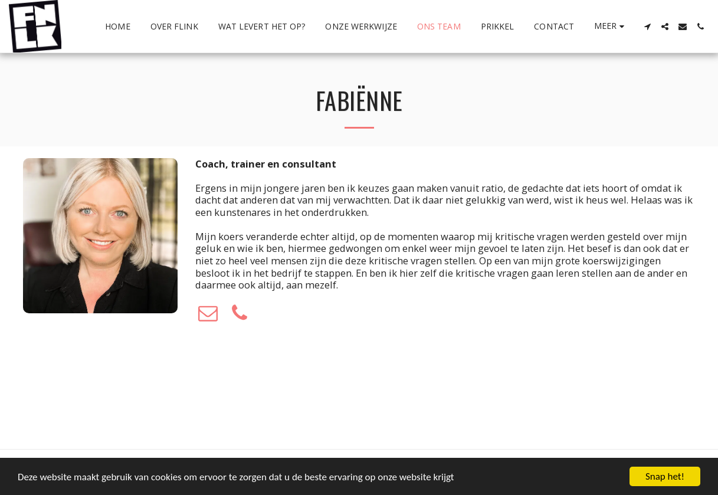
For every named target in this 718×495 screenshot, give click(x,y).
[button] (647, 26)
